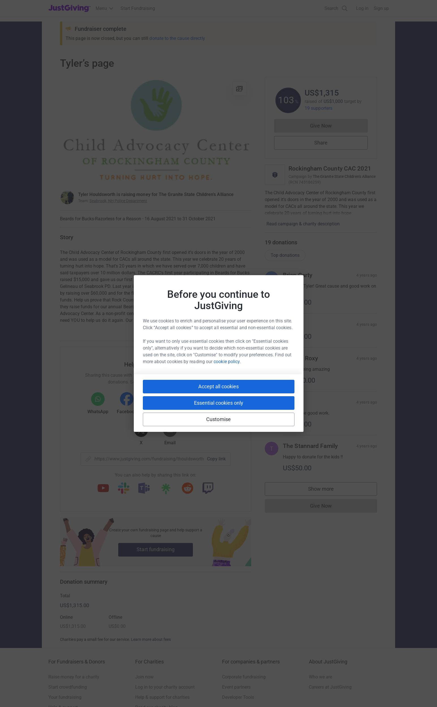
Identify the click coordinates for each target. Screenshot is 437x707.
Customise (218, 419)
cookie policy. (227, 361)
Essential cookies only (218, 403)
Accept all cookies (218, 386)
